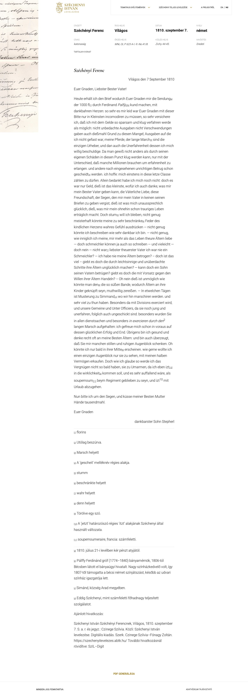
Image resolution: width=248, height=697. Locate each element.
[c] (116, 297)
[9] (123, 350)
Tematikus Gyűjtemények (132, 7)
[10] (170, 367)
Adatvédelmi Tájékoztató (199, 689)
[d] (100, 374)
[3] (151, 140)
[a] (171, 99)
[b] (75, 561)
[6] (143, 221)
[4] (89, 175)
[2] (126, 105)
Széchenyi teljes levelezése (173, 7)
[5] (118, 215)
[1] (75, 433)
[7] (108, 250)
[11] (94, 381)
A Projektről (207, 7)
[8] (99, 285)
